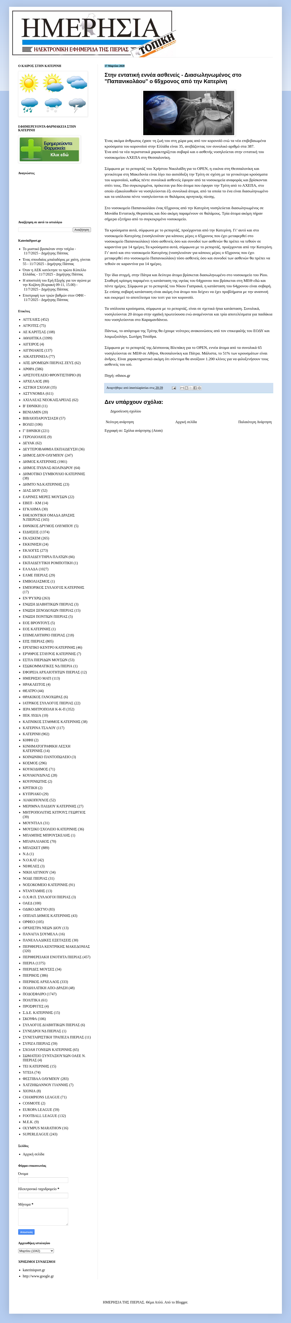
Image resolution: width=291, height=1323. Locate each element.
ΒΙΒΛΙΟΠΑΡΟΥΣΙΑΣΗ (40, 418)
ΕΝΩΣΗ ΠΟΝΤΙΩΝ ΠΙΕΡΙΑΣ (45, 616)
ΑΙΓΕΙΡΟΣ (31, 344)
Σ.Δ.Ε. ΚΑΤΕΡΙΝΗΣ (38, 1013)
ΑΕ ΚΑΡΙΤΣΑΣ (34, 332)
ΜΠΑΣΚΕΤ (31, 848)
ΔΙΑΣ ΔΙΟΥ (31, 490)
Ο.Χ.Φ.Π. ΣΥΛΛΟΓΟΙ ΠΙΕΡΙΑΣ (47, 897)
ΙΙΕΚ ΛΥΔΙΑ (32, 715)
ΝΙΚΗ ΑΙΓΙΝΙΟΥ (36, 872)
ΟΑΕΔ (27, 903)
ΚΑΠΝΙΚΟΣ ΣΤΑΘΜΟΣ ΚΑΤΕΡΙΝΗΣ (51, 722)
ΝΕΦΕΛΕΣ (31, 866)
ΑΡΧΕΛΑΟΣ (32, 381)
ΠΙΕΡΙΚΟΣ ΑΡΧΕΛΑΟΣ (41, 982)
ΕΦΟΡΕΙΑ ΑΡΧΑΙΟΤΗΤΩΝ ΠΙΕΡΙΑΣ (51, 672)
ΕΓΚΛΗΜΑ (32, 509)
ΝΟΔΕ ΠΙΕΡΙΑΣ (35, 878)
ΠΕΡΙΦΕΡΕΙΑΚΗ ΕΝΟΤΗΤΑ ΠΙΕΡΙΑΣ (52, 957)
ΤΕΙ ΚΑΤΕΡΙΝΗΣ (36, 1066)
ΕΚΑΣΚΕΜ (31, 538)
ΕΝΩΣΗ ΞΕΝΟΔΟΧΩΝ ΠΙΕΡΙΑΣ (48, 610)
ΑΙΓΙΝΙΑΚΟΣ (33, 350)
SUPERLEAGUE (36, 1134)
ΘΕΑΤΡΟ (30, 691)
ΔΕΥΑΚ (29, 443)
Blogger (181, 1302)
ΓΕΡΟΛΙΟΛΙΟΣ (34, 437)
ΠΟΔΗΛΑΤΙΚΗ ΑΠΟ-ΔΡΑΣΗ (45, 988)
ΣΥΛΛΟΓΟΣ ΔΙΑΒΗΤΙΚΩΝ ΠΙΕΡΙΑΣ (51, 1025)
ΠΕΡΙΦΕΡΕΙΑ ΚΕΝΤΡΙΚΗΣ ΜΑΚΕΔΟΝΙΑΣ (56, 946)
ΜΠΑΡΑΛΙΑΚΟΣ (36, 841)
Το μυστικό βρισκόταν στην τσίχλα (48, 249)
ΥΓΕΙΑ (28, 1072)
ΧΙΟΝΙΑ (29, 1091)
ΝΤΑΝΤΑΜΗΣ (34, 891)
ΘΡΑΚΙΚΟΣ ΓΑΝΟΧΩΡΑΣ (43, 697)
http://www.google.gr (38, 1276)
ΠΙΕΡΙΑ (29, 963)
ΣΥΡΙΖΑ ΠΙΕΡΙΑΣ (36, 1043)
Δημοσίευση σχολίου (125, 411)
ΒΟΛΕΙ (28, 424)
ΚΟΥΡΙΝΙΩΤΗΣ (35, 781)
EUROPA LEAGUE (37, 1110)
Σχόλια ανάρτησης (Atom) (143, 430)
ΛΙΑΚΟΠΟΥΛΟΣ (36, 800)
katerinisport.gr (34, 1270)
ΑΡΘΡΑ (28, 369)
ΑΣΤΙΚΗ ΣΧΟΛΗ (36, 387)
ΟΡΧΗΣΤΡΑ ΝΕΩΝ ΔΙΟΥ (42, 928)
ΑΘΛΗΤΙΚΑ (32, 338)
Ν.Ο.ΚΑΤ (30, 860)
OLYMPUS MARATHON (42, 1128)
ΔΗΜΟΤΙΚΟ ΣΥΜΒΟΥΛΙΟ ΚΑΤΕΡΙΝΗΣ (54, 474)
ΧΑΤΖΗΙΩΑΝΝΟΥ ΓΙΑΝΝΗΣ (45, 1085)
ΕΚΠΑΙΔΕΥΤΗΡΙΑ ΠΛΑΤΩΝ (45, 557)
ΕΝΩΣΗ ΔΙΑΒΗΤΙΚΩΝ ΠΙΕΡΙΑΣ (48, 604)
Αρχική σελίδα (186, 422)
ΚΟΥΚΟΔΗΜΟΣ (35, 769)
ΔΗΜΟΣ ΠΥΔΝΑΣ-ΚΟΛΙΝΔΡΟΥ (48, 468)
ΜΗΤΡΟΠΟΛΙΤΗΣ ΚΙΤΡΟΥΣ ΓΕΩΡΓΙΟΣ (54, 812)
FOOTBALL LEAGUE (40, 1116)
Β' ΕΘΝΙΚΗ (32, 406)
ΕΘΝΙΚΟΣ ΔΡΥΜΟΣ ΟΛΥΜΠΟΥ (48, 526)
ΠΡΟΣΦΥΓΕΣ (33, 1006)
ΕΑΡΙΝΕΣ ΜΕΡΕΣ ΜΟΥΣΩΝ (45, 497)
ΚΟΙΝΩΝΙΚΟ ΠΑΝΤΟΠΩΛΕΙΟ (47, 757)
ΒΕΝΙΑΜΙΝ (32, 412)
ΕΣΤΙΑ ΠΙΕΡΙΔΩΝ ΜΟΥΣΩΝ (45, 660)
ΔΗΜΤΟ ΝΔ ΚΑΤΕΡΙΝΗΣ (42, 484)
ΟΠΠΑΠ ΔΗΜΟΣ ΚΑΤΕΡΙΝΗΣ (46, 916)
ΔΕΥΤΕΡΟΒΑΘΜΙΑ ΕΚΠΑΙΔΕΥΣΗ (50, 449)
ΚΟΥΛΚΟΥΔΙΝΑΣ (36, 775)
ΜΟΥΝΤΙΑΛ (32, 823)
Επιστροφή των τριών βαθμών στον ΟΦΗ (53, 295)
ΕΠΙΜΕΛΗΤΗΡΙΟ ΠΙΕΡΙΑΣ (44, 635)
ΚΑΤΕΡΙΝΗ (31, 734)
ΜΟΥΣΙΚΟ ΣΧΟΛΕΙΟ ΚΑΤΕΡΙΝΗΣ (50, 829)
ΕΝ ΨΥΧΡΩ (32, 598)
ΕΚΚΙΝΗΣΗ (32, 544)
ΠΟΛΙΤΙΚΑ (31, 1000)
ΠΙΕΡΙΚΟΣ (31, 975)
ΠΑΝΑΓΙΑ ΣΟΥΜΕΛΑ (40, 934)
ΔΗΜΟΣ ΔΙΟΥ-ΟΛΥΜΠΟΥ (43, 455)
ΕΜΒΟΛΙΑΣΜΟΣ (36, 581)
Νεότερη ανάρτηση (120, 422)
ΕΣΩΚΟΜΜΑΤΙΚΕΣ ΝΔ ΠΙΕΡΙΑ (47, 666)
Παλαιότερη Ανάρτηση (255, 422)
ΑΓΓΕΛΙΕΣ (31, 319)
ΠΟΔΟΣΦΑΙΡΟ (34, 994)
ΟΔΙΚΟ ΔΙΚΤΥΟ (35, 909)
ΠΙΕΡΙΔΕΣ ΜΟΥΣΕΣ (38, 969)
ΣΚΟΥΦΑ (30, 1019)
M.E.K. (28, 1122)
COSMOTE (31, 1103)
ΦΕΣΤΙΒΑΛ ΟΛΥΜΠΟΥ (41, 1079)
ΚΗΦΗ (28, 740)
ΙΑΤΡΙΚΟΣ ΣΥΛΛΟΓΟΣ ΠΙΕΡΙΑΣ (48, 703)
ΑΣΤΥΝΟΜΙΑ (34, 393)
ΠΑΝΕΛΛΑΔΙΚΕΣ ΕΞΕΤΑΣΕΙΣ (47, 940)
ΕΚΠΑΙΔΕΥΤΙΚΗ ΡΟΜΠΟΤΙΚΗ (48, 563)
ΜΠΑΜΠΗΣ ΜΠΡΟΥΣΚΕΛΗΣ (46, 835)
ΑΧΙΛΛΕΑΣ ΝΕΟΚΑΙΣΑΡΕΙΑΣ (47, 400)
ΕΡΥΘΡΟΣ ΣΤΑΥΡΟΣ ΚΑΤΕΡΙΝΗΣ (49, 654)
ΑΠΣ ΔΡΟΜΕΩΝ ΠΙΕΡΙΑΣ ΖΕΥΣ (48, 363)
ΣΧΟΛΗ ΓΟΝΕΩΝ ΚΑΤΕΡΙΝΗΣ (47, 1050)
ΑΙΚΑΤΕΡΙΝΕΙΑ (35, 356)
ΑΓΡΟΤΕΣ (31, 326)
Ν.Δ (26, 854)
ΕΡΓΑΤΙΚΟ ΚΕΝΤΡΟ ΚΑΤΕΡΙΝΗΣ (49, 647)
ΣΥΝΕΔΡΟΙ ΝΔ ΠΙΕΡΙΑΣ (42, 1031)
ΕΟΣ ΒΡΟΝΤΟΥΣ (36, 623)
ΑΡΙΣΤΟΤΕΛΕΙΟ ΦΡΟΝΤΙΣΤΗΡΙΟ (49, 375)
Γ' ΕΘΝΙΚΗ (31, 431)
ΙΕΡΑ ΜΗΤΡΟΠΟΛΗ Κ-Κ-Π (44, 709)
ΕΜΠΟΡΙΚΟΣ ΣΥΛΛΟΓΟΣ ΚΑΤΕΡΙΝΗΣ (53, 587)
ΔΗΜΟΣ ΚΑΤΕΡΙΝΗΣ (39, 462)
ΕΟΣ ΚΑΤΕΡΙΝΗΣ (36, 629)
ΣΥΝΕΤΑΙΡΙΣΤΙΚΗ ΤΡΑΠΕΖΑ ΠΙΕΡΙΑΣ (53, 1037)
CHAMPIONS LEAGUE (41, 1097)
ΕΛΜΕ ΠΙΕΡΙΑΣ (35, 575)
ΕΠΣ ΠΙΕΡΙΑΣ (34, 641)
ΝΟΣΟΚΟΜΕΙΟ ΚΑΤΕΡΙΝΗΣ (45, 885)
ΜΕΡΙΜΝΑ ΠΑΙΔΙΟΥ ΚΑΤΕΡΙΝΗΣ (49, 806)
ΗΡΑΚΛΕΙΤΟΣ (34, 684)
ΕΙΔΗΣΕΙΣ (31, 532)
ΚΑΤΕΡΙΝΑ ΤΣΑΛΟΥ (39, 728)
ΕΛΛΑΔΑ (30, 569)
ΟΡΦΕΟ (29, 922)
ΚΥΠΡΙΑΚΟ (32, 794)
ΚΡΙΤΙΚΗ (30, 788)
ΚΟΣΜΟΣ (30, 763)
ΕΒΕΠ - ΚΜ (32, 503)
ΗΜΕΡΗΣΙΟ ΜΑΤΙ (37, 678)
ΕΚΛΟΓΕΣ (31, 550)
